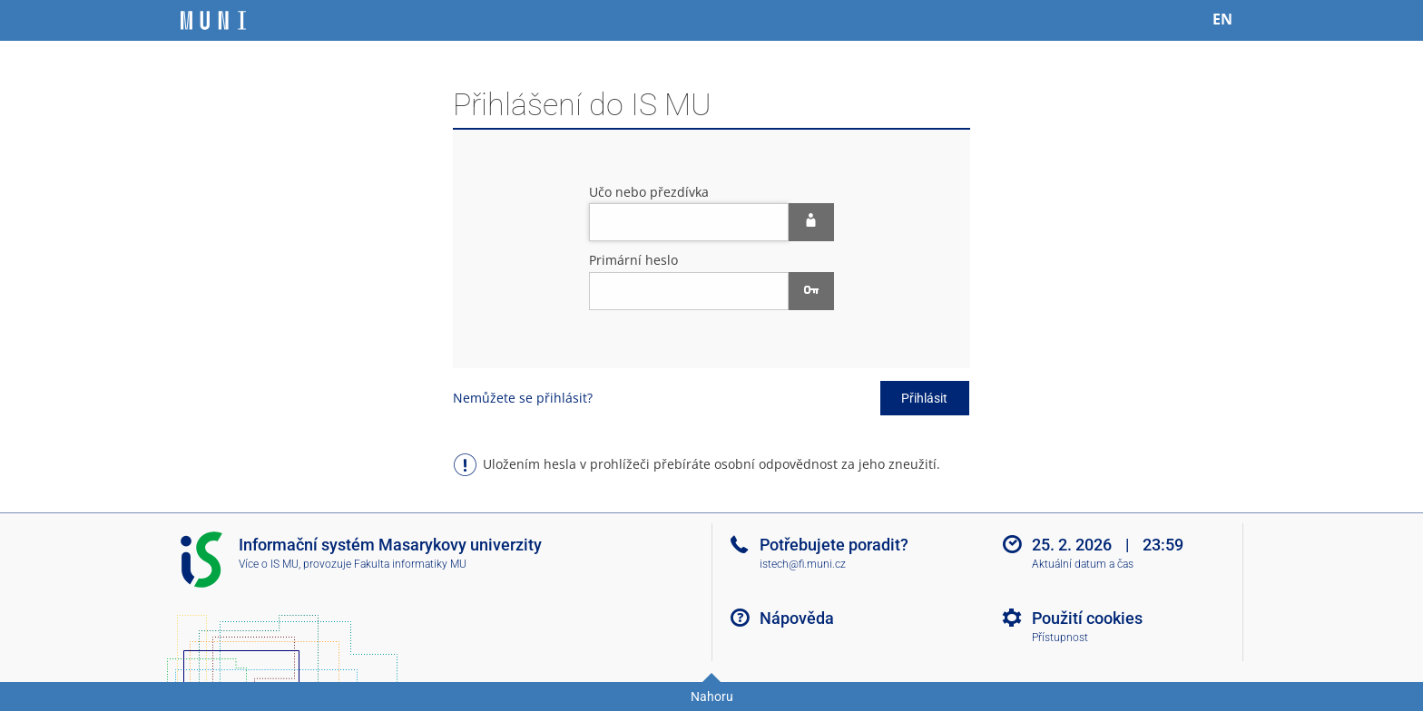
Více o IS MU (269, 564)
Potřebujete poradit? (834, 544)
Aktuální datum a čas (1082, 564)
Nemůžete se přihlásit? (523, 397)
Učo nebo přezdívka (649, 191)
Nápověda (797, 618)
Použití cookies (1087, 618)
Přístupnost (1060, 637)
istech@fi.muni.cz (803, 564)
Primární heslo (633, 259)
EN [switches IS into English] (1222, 19)
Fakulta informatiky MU (410, 564)
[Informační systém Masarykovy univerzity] (213, 20)
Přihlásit (924, 398)
